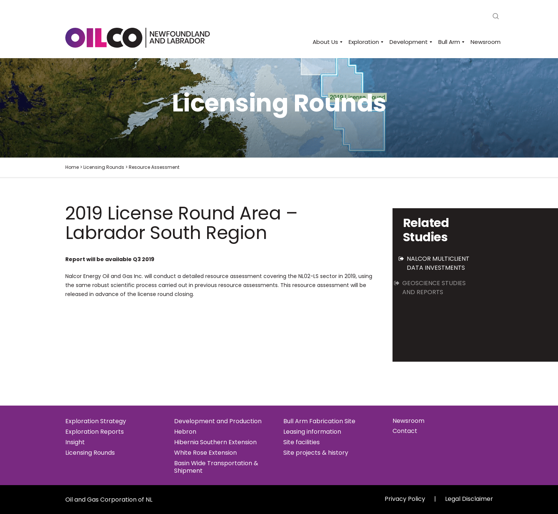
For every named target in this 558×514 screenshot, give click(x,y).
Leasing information (312, 432)
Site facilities (301, 442)
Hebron (185, 432)
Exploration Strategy (95, 421)
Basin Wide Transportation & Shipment (216, 467)
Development (410, 42)
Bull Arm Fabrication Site (319, 421)
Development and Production (218, 421)
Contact (405, 431)
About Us (327, 42)
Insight (75, 442)
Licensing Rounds (90, 453)
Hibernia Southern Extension (215, 442)
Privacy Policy (405, 499)
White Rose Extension (205, 453)
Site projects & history (315, 453)
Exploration (365, 42)
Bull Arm (450, 42)
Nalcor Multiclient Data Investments (437, 263)
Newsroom (486, 42)
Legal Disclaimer (469, 499)
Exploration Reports (94, 432)
